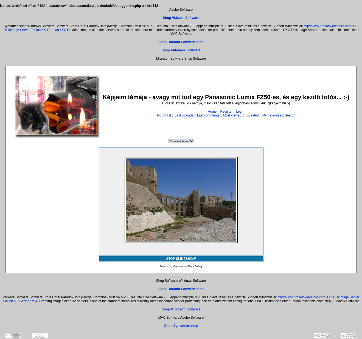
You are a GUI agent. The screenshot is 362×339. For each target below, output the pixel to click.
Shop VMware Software (181, 18)
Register (226, 111)
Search (290, 115)
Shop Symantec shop (181, 326)
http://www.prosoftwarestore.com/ (328, 26)
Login (240, 111)
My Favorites (271, 115)
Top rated (252, 115)
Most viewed (232, 115)
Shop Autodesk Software (181, 50)
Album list (164, 115)
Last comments (208, 115)
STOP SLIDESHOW (181, 259)
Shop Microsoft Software (181, 309)
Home (212, 111)
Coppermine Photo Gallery (187, 266)
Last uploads (184, 115)
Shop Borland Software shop (181, 42)
